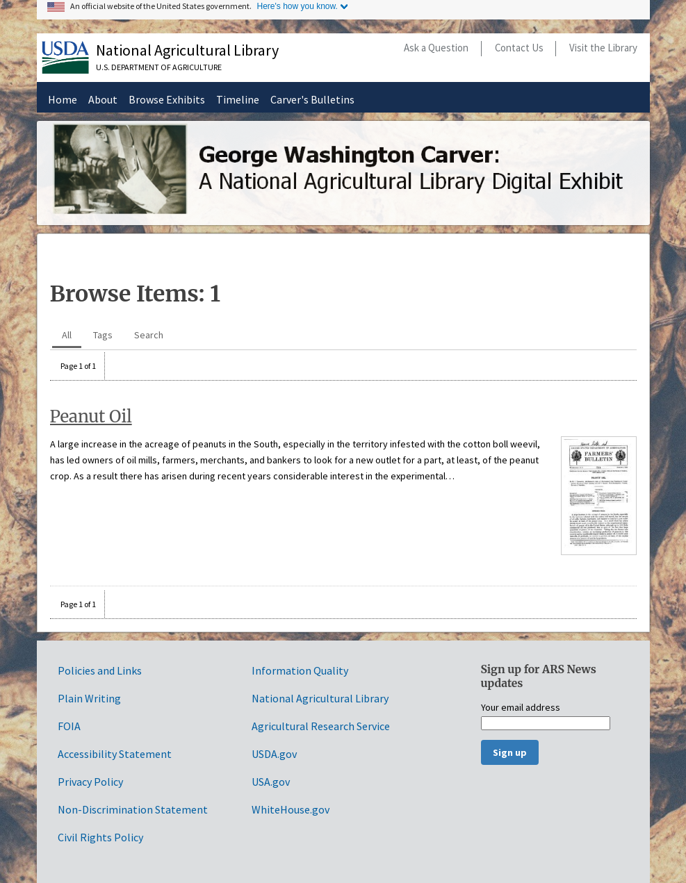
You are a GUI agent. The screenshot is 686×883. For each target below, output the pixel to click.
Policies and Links (100, 670)
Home (62, 99)
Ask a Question (436, 47)
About (102, 99)
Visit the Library (603, 47)
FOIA (69, 726)
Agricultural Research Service (321, 726)
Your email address (520, 707)
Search (148, 335)
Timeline (237, 99)
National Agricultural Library (187, 50)
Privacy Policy (90, 782)
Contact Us (519, 47)
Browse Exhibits (167, 99)
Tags (103, 335)
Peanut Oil (91, 416)
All (67, 335)
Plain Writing (89, 698)
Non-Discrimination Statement (133, 809)
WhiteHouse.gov (290, 809)
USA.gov (271, 782)
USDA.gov (274, 754)
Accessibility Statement (115, 754)
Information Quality (300, 670)
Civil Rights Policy (100, 837)
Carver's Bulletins (312, 99)
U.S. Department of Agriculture (159, 67)
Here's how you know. (297, 6)
